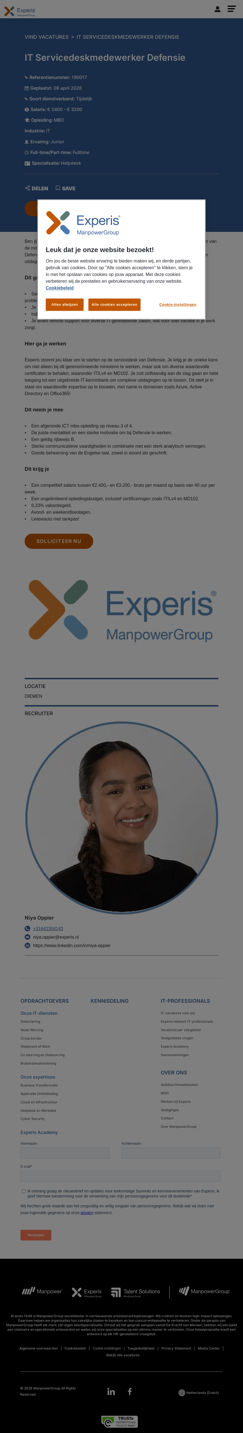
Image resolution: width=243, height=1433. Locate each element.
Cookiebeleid (60, 288)
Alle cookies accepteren (114, 305)
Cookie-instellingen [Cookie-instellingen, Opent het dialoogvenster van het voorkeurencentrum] (177, 305)
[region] (121, 259)
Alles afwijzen (64, 305)
